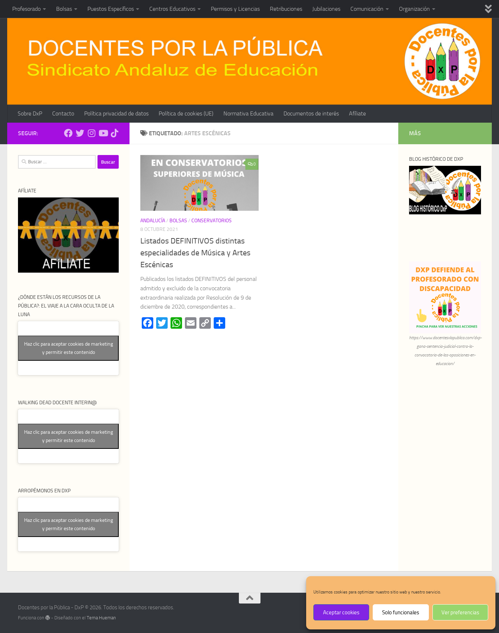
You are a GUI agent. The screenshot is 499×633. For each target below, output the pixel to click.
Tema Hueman (101, 617)
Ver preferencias (460, 612)
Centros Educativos (172, 8)
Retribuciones (286, 8)
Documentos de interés (311, 113)
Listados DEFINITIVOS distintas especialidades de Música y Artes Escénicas (195, 252)
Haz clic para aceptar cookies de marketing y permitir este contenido (68, 348)
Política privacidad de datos (116, 113)
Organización (414, 8)
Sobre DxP (30, 113)
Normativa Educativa (248, 113)
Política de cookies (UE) (186, 113)
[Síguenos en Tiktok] (114, 133)
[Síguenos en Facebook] (68, 133)
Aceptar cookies (341, 612)
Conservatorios (211, 221)
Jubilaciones (326, 8)
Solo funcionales (400, 612)
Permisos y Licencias (235, 8)
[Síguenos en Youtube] (103, 133)
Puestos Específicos (110, 8)
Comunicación (367, 8)
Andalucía (152, 221)
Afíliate (357, 113)
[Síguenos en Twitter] (80, 133)
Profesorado (26, 8)
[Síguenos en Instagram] (91, 133)
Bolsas (64, 8)
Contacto (63, 113)
